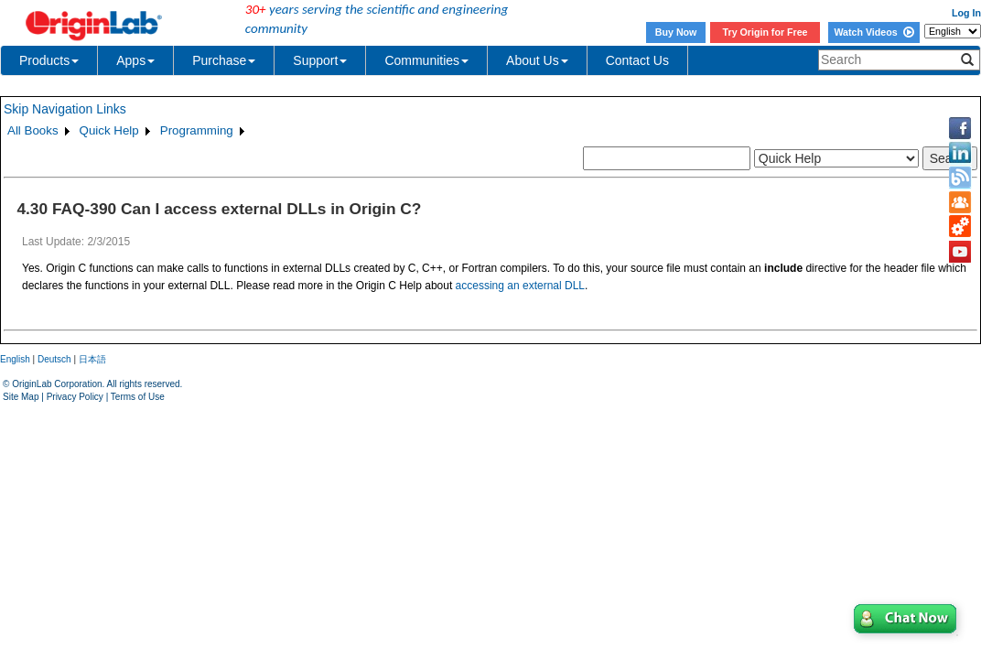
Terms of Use (138, 397)
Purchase (223, 60)
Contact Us (637, 60)
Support (320, 60)
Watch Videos (873, 32)
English (15, 359)
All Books (33, 130)
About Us (537, 60)
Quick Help (109, 130)
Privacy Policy (75, 397)
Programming (196, 130)
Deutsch (54, 359)
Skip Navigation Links (65, 109)
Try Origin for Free (765, 32)
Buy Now (676, 32)
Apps (135, 60)
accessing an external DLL (520, 285)
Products (49, 60)
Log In (966, 12)
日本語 (92, 359)
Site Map (20, 397)
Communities (426, 60)
